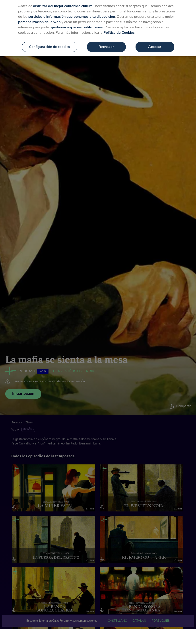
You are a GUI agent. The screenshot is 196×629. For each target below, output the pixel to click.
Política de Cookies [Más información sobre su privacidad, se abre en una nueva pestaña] (119, 28)
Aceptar (154, 42)
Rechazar (106, 42)
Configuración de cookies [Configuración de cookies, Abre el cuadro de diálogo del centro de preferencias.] (49, 42)
